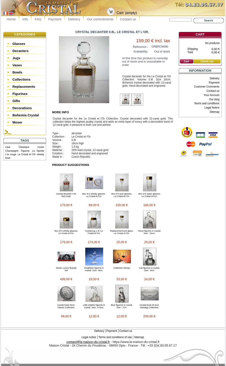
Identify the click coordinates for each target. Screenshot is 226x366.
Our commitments (100, 19)
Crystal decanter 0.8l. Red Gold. (66, 194)
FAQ (38, 19)
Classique (24, 147)
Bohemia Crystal (25, 115)
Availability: (140, 51)
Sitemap (215, 111)
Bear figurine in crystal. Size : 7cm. (122, 306)
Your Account (211, 95)
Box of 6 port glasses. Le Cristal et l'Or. (121, 194)
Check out (206, 61)
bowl (7, 158)
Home (11, 19)
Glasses (18, 44)
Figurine (25, 150)
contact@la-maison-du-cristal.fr (88, 342)
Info (25, 19)
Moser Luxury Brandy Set (66, 269)
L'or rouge (10, 154)
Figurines (20, 94)
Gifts (16, 101)
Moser (17, 122)
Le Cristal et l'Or (27, 154)
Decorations (22, 108)
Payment (54, 19)
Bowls (17, 72)
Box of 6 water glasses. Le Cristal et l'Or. (149, 194)
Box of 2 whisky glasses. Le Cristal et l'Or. (94, 194)
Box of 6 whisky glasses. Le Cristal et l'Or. (66, 232)
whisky (40, 154)
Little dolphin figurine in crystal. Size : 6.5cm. (94, 306)
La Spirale (38, 150)
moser (40, 147)
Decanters (20, 51)
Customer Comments (206, 86)
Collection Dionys (121, 268)
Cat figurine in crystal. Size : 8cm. (149, 269)
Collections (21, 79)
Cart (200, 34)
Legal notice (89, 337)
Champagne (12, 150)
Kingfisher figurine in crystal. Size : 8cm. (94, 269)
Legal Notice (212, 107)
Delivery (74, 19)
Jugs (16, 58)
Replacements (23, 86)
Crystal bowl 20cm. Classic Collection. (66, 306)
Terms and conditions (206, 103)
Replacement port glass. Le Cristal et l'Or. (121, 232)
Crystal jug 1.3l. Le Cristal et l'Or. (94, 232)
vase (8, 147)
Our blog (214, 99)
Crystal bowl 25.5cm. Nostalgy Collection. (149, 306)
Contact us (128, 19)
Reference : (140, 46)
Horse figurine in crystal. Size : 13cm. (149, 232)
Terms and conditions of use (115, 337)
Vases (17, 65)
